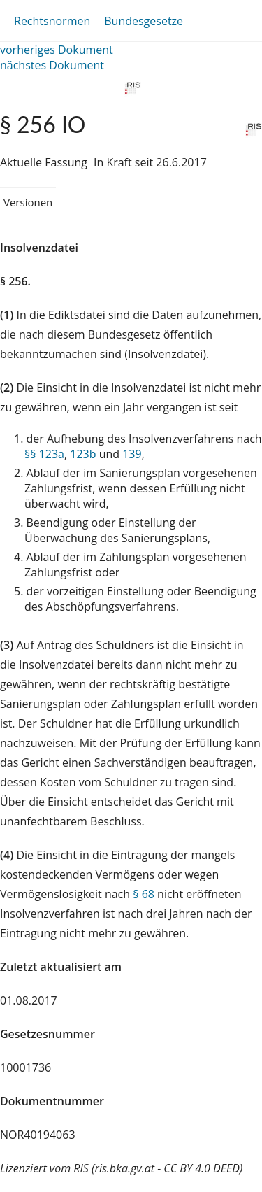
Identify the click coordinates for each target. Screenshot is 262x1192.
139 (131, 454)
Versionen (27, 202)
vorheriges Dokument (56, 49)
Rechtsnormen (52, 21)
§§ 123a (44, 454)
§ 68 (143, 894)
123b (83, 454)
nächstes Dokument (52, 65)
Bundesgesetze (143, 21)
